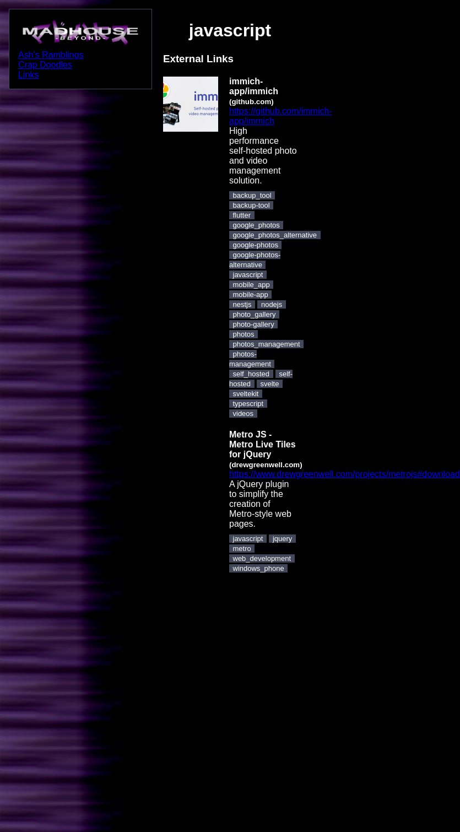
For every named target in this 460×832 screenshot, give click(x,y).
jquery (282, 538)
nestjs (242, 304)
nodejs (271, 304)
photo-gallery (253, 324)
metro (242, 548)
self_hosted (251, 374)
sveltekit (246, 394)
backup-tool (251, 205)
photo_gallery (254, 314)
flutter (242, 215)
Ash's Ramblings (51, 55)
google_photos (256, 225)
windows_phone (258, 568)
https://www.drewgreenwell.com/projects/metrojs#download (344, 474)
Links (28, 74)
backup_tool (252, 195)
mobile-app (250, 294)
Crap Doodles (45, 64)
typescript (248, 403)
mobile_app (251, 284)
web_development (262, 558)
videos (243, 413)
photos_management (266, 344)
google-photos (255, 245)
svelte (270, 384)
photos (244, 334)
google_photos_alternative (275, 235)
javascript (248, 275)
